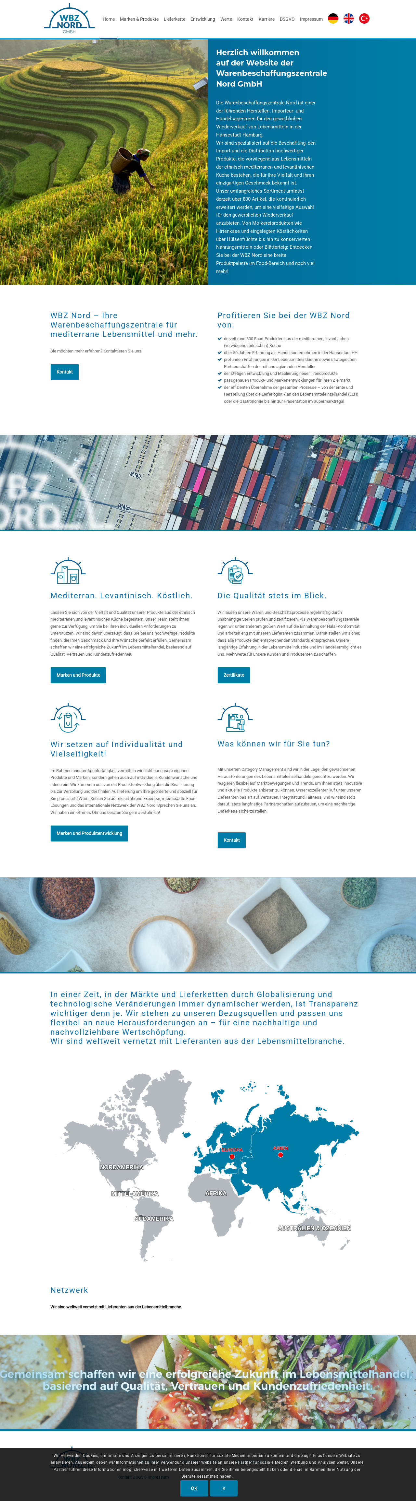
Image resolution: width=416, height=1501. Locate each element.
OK (194, 1488)
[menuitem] (108, 19)
